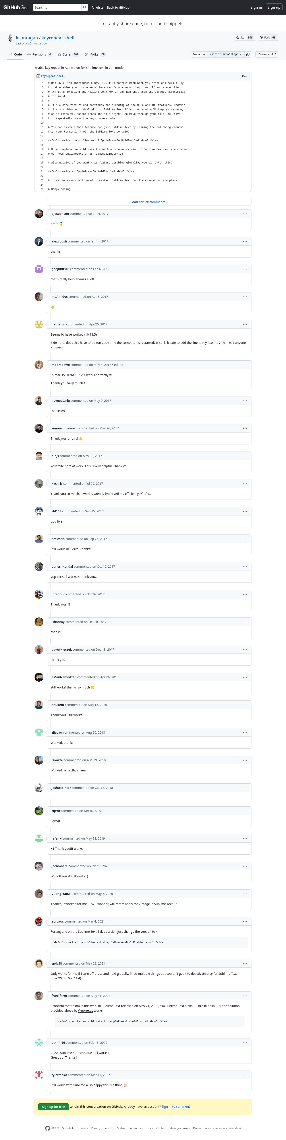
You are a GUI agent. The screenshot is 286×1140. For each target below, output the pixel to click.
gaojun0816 (60, 269)
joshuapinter (61, 788)
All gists (97, 7)
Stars (69, 54)
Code (15, 54)
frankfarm (59, 996)
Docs (150, 1128)
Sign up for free (53, 1107)
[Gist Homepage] (16, 7)
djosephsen (60, 213)
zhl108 (56, 511)
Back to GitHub (118, 7)
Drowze (57, 760)
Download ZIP (267, 54)
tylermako (59, 1075)
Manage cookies (179, 1128)
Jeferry (57, 838)
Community (136, 1128)
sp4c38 (57, 963)
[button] (248, 54)
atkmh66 (58, 1042)
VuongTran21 (62, 894)
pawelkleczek (62, 649)
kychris (57, 483)
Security (109, 1128)
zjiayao (57, 732)
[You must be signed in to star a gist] (245, 38)
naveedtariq (61, 400)
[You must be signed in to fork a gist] (268, 38)
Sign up (274, 7)
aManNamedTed (64, 677)
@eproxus (85, 1010)
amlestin (58, 539)
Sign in (256, 7)
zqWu (56, 811)
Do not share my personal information (217, 1128)
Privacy (95, 1128)
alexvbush (59, 241)
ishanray (58, 622)
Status (121, 1128)
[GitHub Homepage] (47, 1128)
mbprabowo (61, 365)
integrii (57, 594)
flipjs (55, 456)
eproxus (58, 921)
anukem (58, 705)
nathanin (58, 324)
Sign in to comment (176, 1106)
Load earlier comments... (149, 202)
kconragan (27, 38)
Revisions (39, 54)
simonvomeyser (63, 428)
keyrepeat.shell (57, 38)
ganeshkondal (62, 566)
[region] (143, 136)
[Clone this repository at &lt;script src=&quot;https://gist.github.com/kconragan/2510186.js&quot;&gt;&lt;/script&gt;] (225, 54)
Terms (84, 1128)
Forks (95, 54)
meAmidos (60, 296)
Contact (161, 1128)
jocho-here (60, 866)
